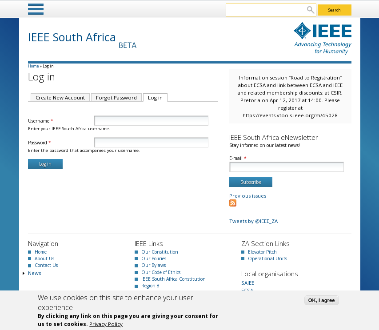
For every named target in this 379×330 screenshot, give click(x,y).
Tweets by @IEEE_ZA (253, 221)
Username (40, 121)
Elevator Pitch (262, 252)
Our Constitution (159, 252)
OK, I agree (321, 300)
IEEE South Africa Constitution (173, 279)
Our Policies (153, 258)
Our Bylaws (153, 265)
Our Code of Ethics (160, 272)
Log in (158, 97)
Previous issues (247, 195)
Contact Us (46, 265)
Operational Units (267, 258)
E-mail (238, 158)
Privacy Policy (106, 324)
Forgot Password (116, 97)
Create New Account (60, 97)
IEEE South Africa (72, 36)
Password (39, 142)
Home (33, 66)
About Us (44, 258)
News (34, 273)
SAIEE (247, 282)
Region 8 (150, 285)
